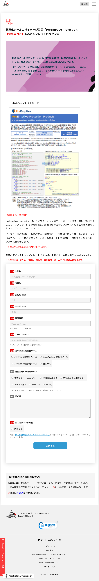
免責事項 (49, 550)
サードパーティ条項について (49, 562)
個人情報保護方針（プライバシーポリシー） (49, 554)
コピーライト (49, 546)
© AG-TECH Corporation (49, 575)
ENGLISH (84, 4)
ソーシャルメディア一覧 (49, 539)
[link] (48, 526)
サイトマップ (49, 566)
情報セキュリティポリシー (49, 558)
